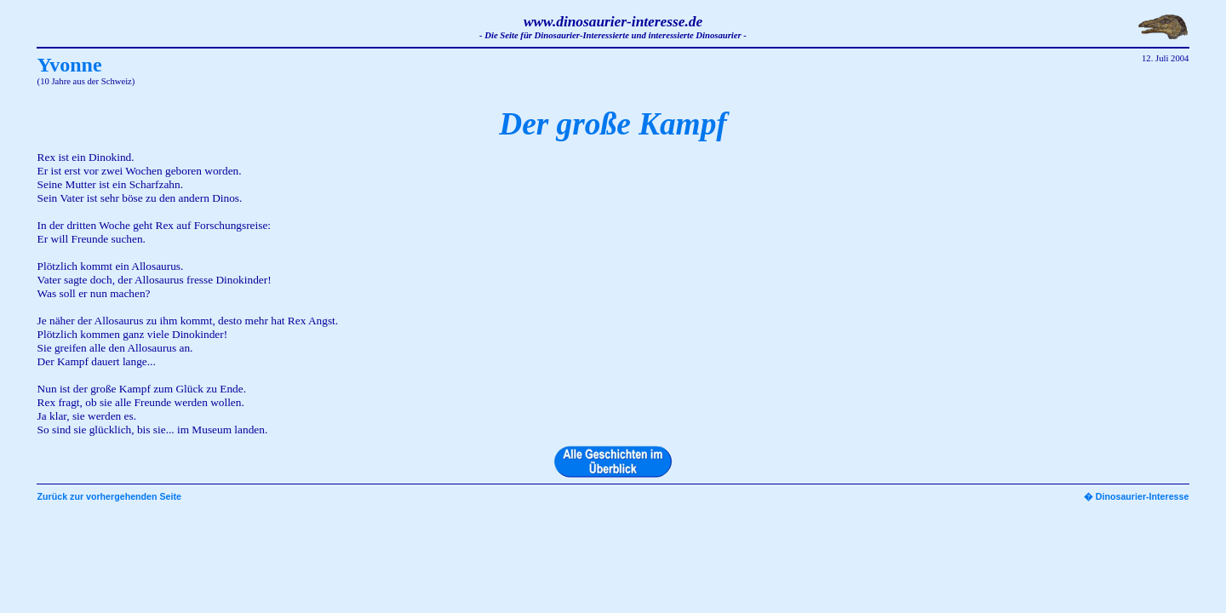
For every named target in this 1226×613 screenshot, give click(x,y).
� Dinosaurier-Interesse (1136, 496)
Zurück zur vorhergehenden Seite (109, 496)
